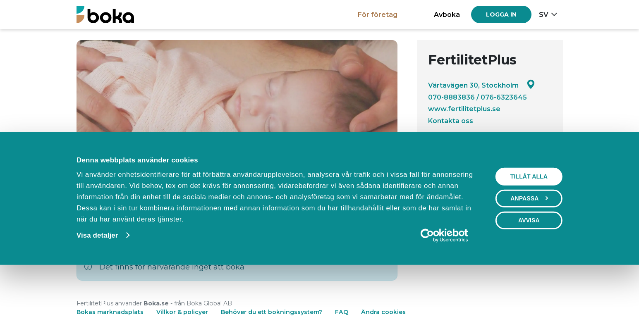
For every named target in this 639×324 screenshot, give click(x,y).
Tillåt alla (529, 228)
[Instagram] (456, 167)
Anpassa (529, 250)
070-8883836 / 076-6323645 (477, 97)
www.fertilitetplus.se (464, 109)
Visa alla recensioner (515, 143)
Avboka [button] (447, 14)
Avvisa (529, 272)
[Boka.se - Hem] (105, 14)
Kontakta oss (450, 121)
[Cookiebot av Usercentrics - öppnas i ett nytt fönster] (444, 287)
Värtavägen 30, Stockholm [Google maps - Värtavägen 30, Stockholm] (481, 85)
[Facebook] (433, 167)
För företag (377, 14)
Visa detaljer (97, 287)
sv (543, 14)
